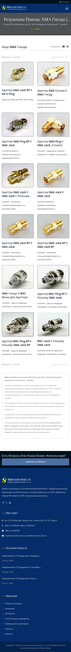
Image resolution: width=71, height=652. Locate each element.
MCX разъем (9, 429)
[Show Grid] (63, 46)
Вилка (59, 423)
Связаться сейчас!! (36, 462)
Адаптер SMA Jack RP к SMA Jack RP (52, 245)
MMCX (26, 426)
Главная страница (13, 603)
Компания (10, 608)
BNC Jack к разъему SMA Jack (50, 343)
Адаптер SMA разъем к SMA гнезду (52, 92)
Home (37, 29)
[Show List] (67, 46)
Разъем (7, 426)
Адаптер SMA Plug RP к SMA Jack (17, 143)
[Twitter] (6, 502)
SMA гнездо (37, 429)
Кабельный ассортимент (17, 623)
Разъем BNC (55, 429)
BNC (39, 426)
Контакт (9, 634)
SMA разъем (27, 429)
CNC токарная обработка (17, 618)
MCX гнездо (18, 429)
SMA (31, 426)
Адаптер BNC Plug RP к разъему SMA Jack (52, 295)
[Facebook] (3, 502)
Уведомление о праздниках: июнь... (20, 578)
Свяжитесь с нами (11, 432)
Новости (9, 628)
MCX (22, 426)
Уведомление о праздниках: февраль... (21, 555)
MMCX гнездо (58, 426)
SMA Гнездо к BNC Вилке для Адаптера (15, 295)
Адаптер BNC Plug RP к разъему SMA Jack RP (17, 343)
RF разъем (10, 613)
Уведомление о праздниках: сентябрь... (21, 567)
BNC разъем (46, 429)
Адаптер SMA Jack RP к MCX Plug (17, 92)
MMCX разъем (47, 426)
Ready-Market (45, 648)
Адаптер (53, 423)
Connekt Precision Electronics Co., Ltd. (35, 645)
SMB (35, 426)
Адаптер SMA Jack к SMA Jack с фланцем (16, 194)
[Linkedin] (10, 502)
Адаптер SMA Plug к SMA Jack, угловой (50, 143)
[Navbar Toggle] (66, 8)
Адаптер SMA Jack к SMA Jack (50, 194)
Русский (65, 2)
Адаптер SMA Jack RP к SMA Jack (17, 245)
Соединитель (15, 426)
